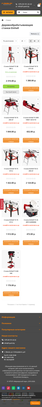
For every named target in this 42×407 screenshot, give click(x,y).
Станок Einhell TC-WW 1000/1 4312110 (31, 119)
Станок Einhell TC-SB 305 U (11, 67)
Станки (8, 20)
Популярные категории (21, 329)
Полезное (21, 323)
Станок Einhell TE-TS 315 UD (31, 67)
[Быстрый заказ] (11, 92)
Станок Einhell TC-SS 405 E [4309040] (31, 221)
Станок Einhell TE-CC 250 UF (31, 170)
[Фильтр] (2, 204)
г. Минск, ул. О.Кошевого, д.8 (14, 352)
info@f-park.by (22, 6)
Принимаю (35, 403)
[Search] (31, 12)
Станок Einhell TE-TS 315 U (11, 170)
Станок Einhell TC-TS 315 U (11, 221)
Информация (21, 317)
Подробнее (16, 399)
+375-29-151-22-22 (23, 4)
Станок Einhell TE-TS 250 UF (11, 119)
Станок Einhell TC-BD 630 (11, 272)
